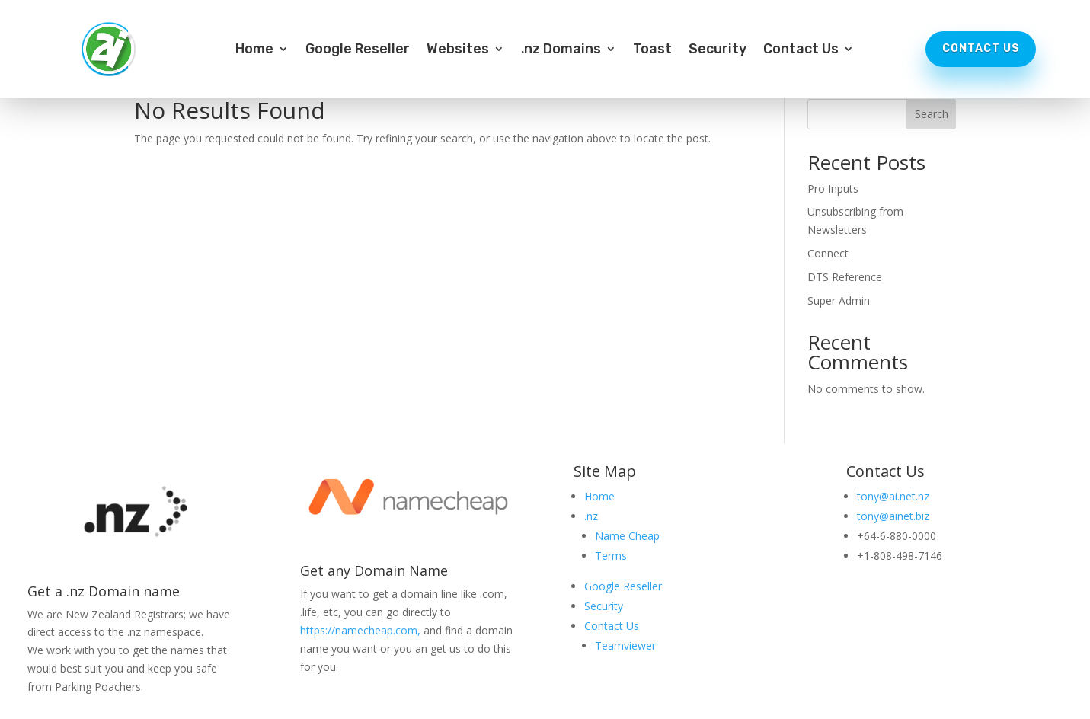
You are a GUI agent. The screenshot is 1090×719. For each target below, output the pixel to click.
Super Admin (838, 300)
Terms (611, 555)
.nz (591, 516)
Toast (652, 49)
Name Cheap (627, 536)
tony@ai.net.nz (893, 496)
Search (931, 114)
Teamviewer (625, 645)
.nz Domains (561, 49)
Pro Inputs (832, 188)
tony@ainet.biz (893, 516)
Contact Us (801, 49)
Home (254, 49)
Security (717, 49)
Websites (458, 49)
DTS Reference (844, 277)
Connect (828, 253)
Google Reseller (357, 49)
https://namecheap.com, (360, 630)
